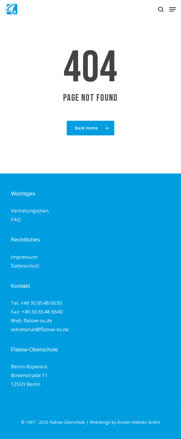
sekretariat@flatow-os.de (40, 329)
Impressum (24, 256)
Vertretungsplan (30, 210)
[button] (172, 9)
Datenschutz (25, 265)
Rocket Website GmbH (138, 422)
